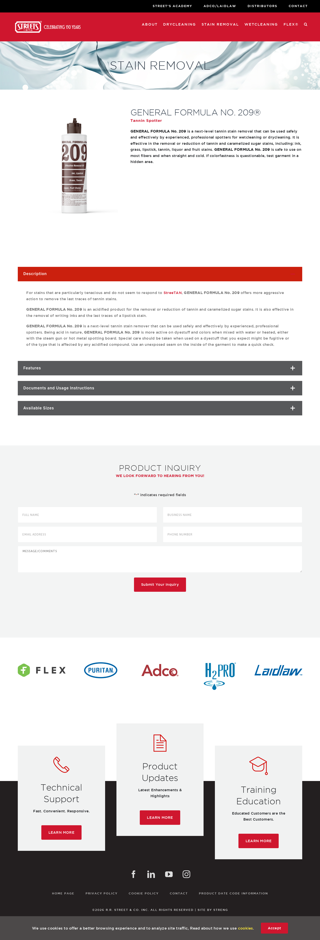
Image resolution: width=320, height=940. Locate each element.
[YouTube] (169, 874)
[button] (306, 24)
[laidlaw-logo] (278, 664)
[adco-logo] (160, 664)
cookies (245, 928)
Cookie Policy (144, 893)
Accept (274, 928)
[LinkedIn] (151, 874)
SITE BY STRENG (213, 909)
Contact (179, 893)
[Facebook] (133, 874)
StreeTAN (173, 293)
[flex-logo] (42, 664)
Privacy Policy (102, 893)
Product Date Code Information (233, 893)
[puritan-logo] (101, 664)
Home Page (63, 893)
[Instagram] (186, 874)
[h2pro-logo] (219, 664)
